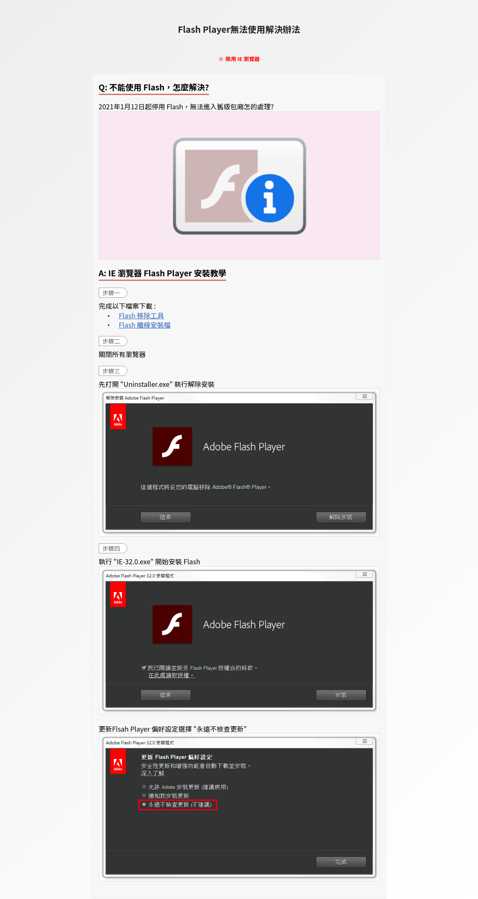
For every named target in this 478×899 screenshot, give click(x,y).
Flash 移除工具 (141, 315)
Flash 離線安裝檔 (145, 325)
